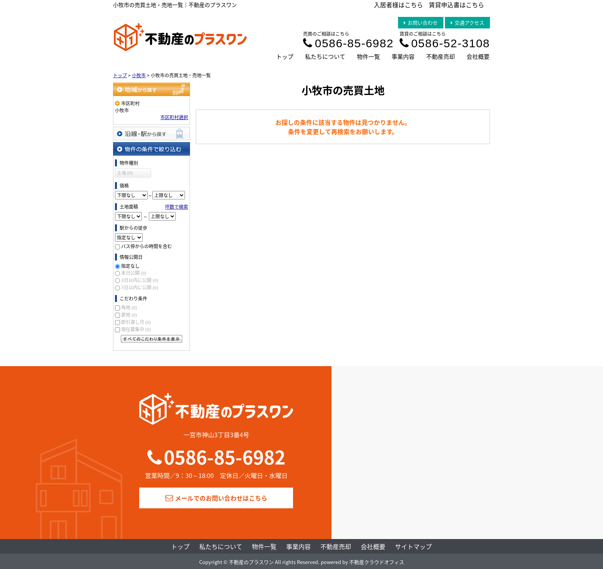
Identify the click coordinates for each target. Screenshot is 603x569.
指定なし (130, 265)
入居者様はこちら (398, 4)
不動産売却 (440, 56)
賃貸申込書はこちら (456, 4)
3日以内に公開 (139, 280)
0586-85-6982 (348, 43)
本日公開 (133, 272)
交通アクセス (467, 22)
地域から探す (151, 89)
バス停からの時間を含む (146, 246)
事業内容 (403, 56)
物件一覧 (368, 56)
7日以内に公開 (139, 287)
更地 (129, 314)
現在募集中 (136, 329)
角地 (129, 307)
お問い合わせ (421, 22)
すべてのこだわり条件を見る (151, 339)
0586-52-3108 (445, 43)
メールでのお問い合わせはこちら (216, 498)
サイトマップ (413, 546)
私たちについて (325, 56)
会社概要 (478, 56)
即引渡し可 (136, 322)
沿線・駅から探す (151, 133)
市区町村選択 (174, 117)
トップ (284, 56)
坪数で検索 (176, 206)
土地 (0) (125, 173)
